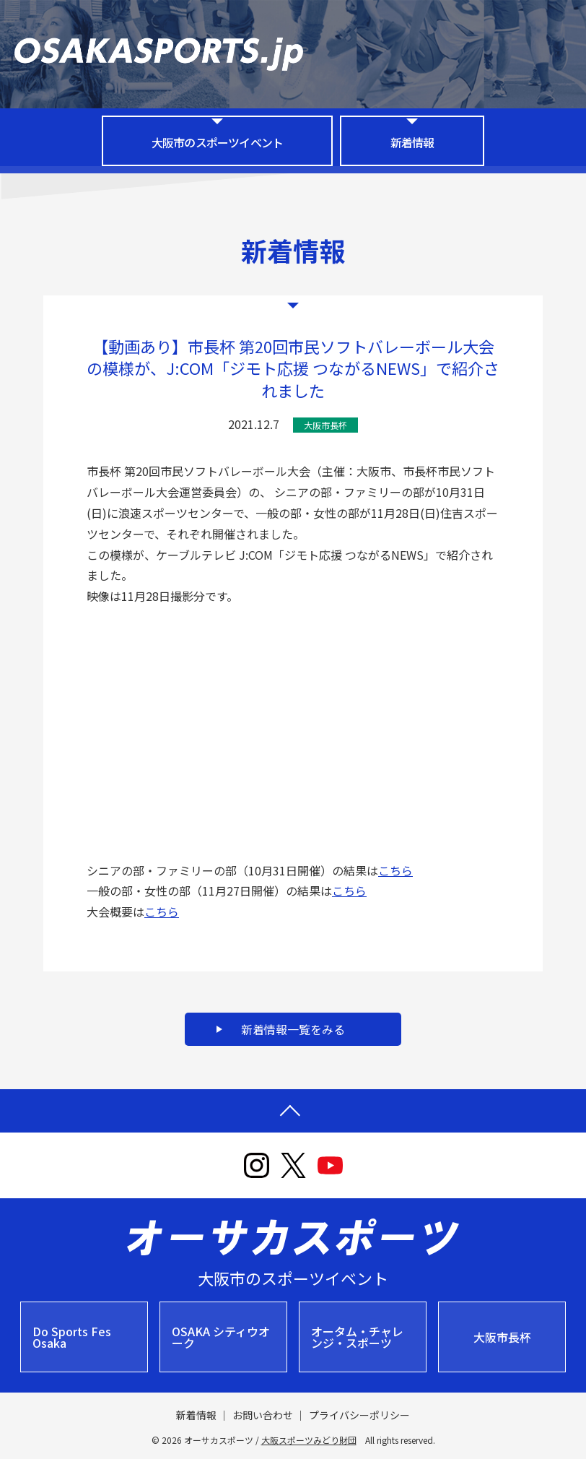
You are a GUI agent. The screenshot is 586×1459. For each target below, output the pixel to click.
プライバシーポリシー (359, 1415)
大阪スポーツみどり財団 (309, 1440)
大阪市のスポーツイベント (217, 142)
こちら (395, 870)
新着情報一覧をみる (293, 1029)
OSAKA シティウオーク (221, 1336)
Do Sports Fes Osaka (71, 1336)
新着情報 (412, 142)
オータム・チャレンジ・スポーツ (357, 1336)
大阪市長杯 (502, 1337)
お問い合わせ (262, 1415)
